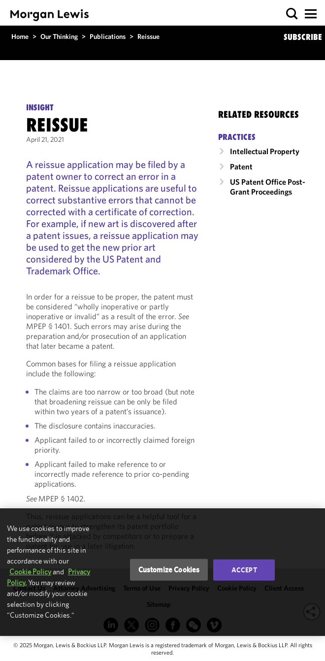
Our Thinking (59, 36)
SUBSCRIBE (303, 37)
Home (20, 36)
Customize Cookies (169, 569)
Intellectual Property (264, 151)
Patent (241, 166)
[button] (292, 14)
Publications (108, 36)
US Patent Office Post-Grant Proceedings (267, 187)
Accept (244, 569)
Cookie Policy (30, 571)
